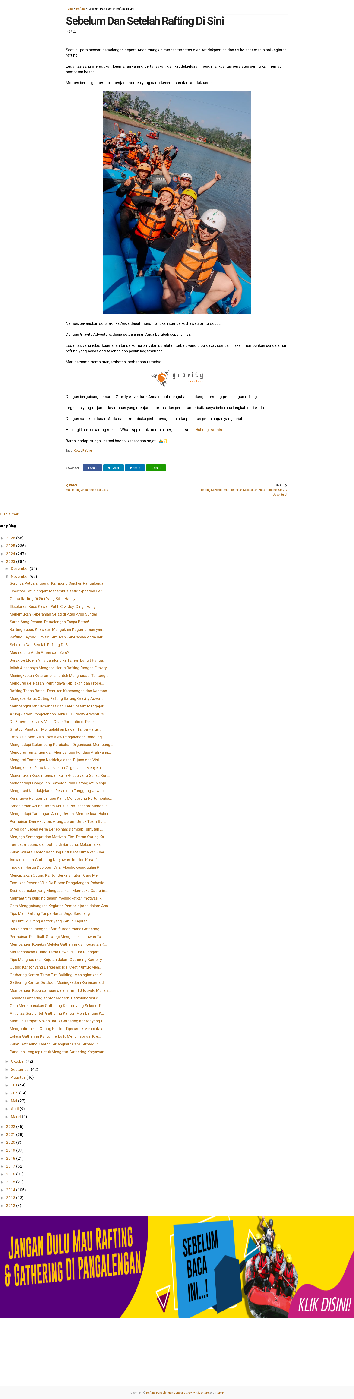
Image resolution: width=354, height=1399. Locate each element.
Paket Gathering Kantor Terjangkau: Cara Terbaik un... (55, 1044)
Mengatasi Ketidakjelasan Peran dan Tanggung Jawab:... (58, 790)
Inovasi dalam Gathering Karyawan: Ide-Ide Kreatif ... (55, 859)
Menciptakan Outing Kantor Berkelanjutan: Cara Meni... (56, 875)
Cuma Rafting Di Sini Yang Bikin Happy (42, 598)
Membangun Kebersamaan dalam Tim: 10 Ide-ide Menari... (60, 990)
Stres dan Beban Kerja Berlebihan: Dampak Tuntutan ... (56, 829)
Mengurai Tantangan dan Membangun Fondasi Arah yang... (60, 752)
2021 (11, 1134)
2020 (11, 1142)
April (15, 1108)
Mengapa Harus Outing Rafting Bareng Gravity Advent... (57, 698)
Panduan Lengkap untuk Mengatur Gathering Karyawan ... (59, 1051)
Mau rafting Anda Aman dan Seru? (39, 652)
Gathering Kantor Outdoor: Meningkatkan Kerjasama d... (58, 982)
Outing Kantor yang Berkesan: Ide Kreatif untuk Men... (56, 967)
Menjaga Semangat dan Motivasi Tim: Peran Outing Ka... (58, 836)
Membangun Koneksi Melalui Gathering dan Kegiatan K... (58, 944)
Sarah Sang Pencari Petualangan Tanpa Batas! (49, 621)
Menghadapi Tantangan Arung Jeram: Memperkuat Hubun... (61, 813)
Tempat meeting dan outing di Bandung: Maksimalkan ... (58, 844)
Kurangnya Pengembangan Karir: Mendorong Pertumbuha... (61, 798)
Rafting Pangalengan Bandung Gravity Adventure (177, 1392)
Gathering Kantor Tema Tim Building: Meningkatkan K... (57, 975)
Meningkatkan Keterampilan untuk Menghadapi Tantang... (59, 675)
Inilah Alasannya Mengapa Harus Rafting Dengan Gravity (58, 668)
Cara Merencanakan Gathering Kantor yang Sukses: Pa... (58, 1005)
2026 (11, 538)
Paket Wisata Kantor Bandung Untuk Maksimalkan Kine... (58, 852)
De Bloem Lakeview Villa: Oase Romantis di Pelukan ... (56, 721)
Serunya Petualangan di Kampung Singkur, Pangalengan (57, 583)
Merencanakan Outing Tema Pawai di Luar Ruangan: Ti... (58, 952)
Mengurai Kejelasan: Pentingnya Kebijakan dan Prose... (57, 683)
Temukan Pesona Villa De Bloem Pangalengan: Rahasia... (58, 883)
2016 (11, 1174)
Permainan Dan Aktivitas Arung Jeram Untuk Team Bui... (58, 821)
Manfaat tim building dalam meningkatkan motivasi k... (57, 898)
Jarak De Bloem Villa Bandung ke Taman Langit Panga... (58, 660)
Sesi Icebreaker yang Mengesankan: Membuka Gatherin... (59, 890)
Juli (14, 1085)
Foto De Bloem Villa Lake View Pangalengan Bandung (56, 737)
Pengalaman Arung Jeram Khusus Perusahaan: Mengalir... (59, 806)
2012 (11, 1205)
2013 (11, 1197)
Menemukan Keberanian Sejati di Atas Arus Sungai (53, 614)
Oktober (18, 1061)
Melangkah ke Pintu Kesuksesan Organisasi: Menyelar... (57, 767)
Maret (16, 1116)
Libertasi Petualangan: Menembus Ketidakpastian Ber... (57, 591)
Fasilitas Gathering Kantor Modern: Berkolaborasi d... (55, 998)
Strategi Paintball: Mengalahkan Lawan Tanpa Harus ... (56, 729)
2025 (11, 545)
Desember (20, 568)
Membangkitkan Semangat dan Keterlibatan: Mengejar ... (58, 706)
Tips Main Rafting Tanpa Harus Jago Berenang (50, 913)
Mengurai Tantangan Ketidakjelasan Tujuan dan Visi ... (56, 760)
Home (69, 8)
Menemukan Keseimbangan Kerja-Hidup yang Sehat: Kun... (60, 775)
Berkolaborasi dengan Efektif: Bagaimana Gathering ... (56, 929)
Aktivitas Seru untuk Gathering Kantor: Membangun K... (57, 1013)
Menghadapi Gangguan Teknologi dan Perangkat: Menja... (59, 783)
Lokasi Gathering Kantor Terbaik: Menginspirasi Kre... (55, 1036)
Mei (14, 1101)
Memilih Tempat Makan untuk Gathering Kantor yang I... (57, 1021)
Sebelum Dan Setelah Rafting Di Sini (41, 644)
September (21, 1069)
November (20, 576)
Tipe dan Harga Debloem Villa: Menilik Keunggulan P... (55, 867)
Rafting (80, 8)
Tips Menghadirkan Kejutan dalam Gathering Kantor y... (57, 959)
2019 (11, 1150)
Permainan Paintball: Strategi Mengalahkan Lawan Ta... (57, 936)
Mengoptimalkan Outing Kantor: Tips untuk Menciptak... (57, 1028)
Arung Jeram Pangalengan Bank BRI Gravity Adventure (57, 714)
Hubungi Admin (209, 429)
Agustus (18, 1077)
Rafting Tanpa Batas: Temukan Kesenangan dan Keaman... (60, 690)
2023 (11, 561)
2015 (11, 1182)
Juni (15, 1093)
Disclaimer (9, 514)
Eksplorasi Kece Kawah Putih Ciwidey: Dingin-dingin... (55, 606)
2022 (11, 1126)
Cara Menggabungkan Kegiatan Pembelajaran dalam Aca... (60, 905)
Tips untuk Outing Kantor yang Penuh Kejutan (49, 921)
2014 (11, 1189)
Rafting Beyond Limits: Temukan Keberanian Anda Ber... (57, 637)
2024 (11, 553)
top (220, 1392)
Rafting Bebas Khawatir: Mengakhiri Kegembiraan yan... (57, 629)
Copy (77, 450)
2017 (11, 1166)
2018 (11, 1158)
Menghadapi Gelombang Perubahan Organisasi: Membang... (61, 744)
